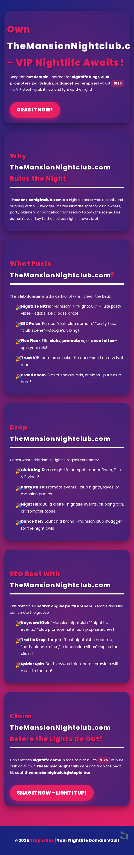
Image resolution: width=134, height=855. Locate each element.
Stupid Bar (42, 840)
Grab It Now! (35, 109)
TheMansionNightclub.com (60, 167)
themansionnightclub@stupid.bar (57, 772)
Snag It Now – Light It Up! (52, 792)
